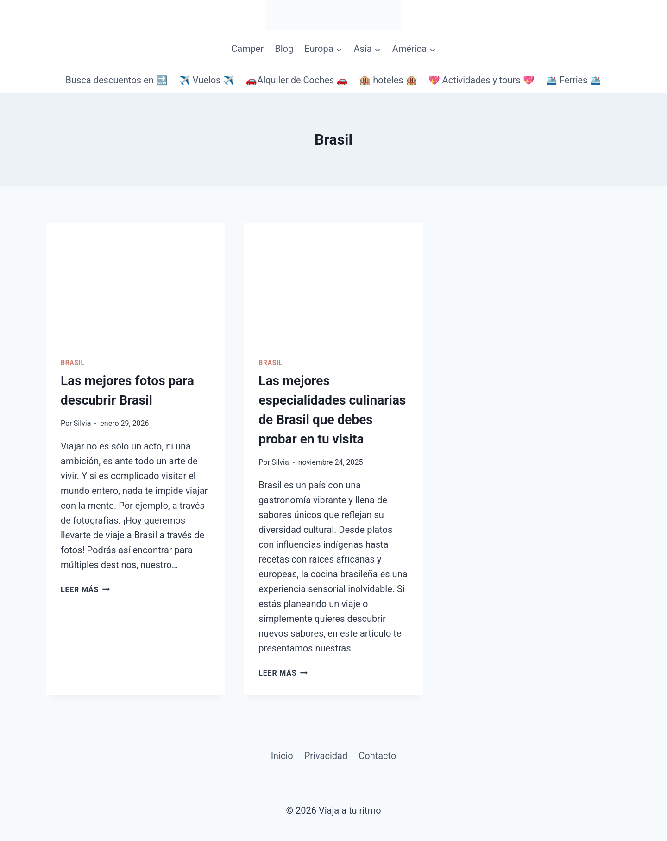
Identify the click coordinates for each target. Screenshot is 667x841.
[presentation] (135, 282)
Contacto (377, 755)
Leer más (85, 589)
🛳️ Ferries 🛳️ (574, 80)
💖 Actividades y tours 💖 (481, 80)
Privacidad (325, 755)
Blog (284, 48)
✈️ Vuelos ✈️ (207, 80)
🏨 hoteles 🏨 (388, 80)
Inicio (282, 755)
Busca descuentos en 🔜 (117, 80)
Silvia (82, 423)
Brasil (73, 363)
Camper (247, 48)
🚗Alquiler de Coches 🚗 (296, 80)
